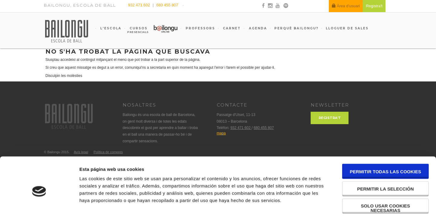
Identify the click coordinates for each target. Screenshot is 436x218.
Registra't (330, 118)
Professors (199, 28)
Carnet (231, 28)
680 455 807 (167, 5)
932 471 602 (139, 5)
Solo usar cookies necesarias (385, 181)
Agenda (257, 28)
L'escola (110, 28)
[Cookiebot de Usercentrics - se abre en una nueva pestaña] (39, 206)
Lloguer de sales (347, 28)
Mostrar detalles (325, 206)
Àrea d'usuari (346, 6)
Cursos (135, 30)
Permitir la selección (385, 162)
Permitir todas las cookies (385, 144)
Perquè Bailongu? (296, 28)
